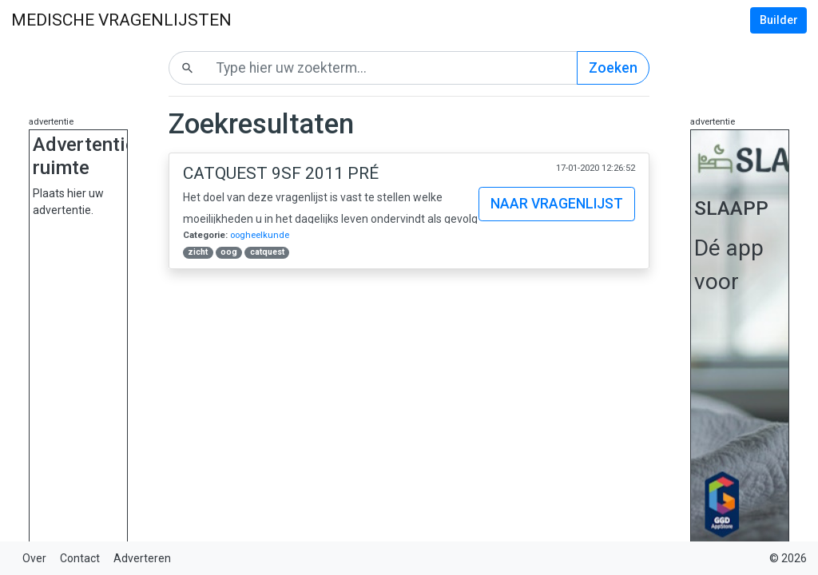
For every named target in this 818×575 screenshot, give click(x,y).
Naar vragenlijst (556, 204)
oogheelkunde (259, 235)
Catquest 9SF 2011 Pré (281, 173)
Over (34, 558)
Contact (80, 558)
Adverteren (142, 558)
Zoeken (613, 68)
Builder (779, 20)
